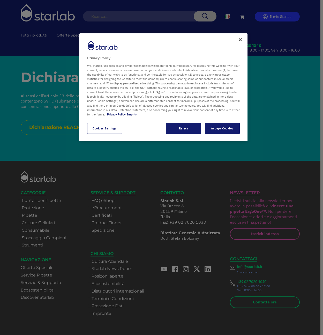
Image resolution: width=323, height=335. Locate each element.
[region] (163, 87)
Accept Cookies (222, 128)
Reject (183, 128)
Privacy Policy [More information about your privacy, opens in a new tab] (116, 114)
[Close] (240, 39)
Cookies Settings (104, 128)
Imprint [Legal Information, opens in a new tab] (132, 114)
